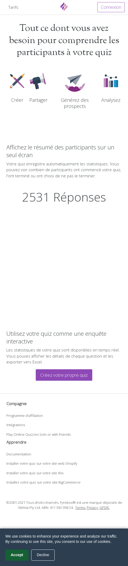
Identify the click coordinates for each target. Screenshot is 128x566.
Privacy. (93, 507)
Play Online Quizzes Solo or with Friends (38, 434)
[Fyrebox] (64, 6)
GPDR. (104, 507)
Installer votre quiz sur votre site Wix (34, 473)
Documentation (18, 454)
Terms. (80, 507)
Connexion (111, 7)
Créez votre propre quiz (64, 375)
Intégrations (15, 424)
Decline (43, 555)
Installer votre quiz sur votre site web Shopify (41, 463)
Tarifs (13, 7)
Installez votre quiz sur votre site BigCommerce (43, 482)
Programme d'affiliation (24, 415)
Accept (17, 555)
